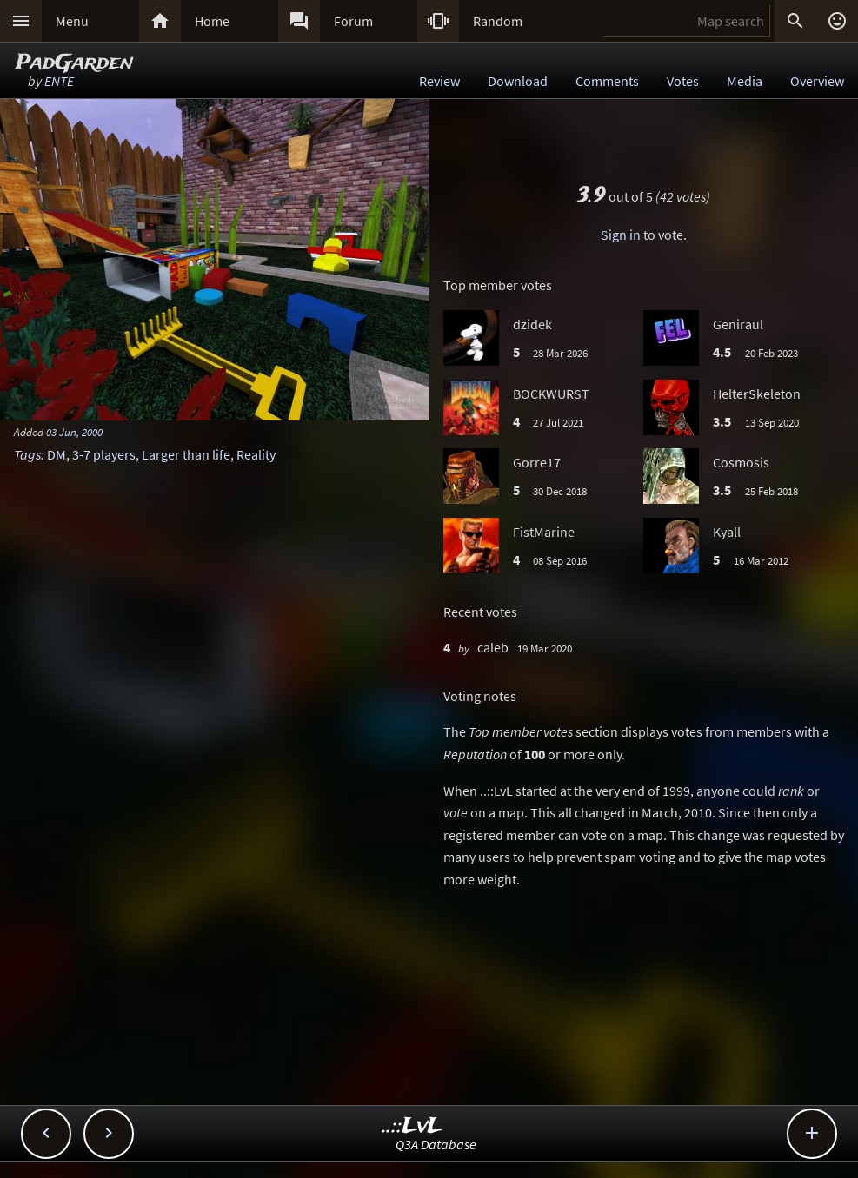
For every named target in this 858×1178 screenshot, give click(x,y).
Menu (72, 21)
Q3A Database (436, 1144)
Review (439, 80)
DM (56, 454)
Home (212, 21)
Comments (607, 80)
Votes (683, 80)
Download (518, 80)
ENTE (59, 80)
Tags (27, 454)
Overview (817, 80)
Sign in (621, 234)
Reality (256, 454)
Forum (353, 21)
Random (497, 21)
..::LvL (412, 1126)
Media (744, 80)
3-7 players (104, 454)
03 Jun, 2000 (74, 432)
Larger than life (186, 454)
